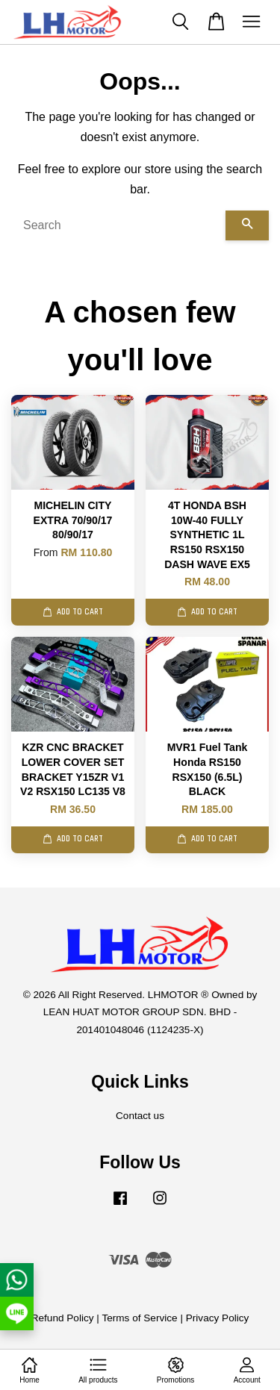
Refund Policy (62, 1318)
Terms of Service (139, 1318)
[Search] (118, 225)
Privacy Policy (217, 1318)
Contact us (140, 1115)
